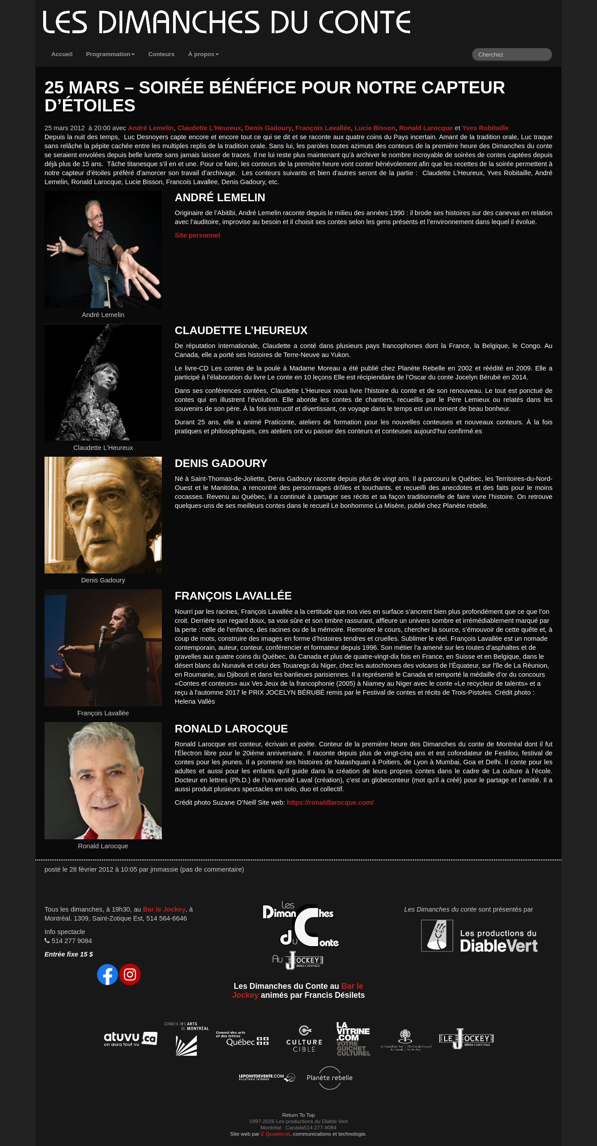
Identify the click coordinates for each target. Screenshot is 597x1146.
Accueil (61, 54)
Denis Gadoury (268, 128)
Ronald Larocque (426, 128)
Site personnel (197, 235)
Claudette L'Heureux (209, 128)
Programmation (110, 54)
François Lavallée (323, 128)
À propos (203, 54)
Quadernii (275, 1134)
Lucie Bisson (374, 128)
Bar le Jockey (164, 909)
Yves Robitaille (485, 128)
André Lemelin (151, 128)
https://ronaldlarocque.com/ (330, 802)
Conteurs (161, 54)
